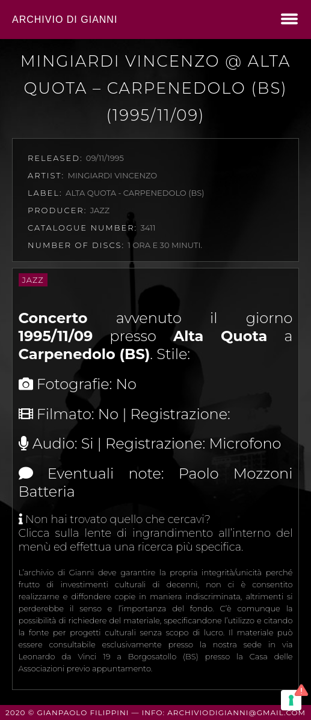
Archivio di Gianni (64, 19)
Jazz (33, 280)
